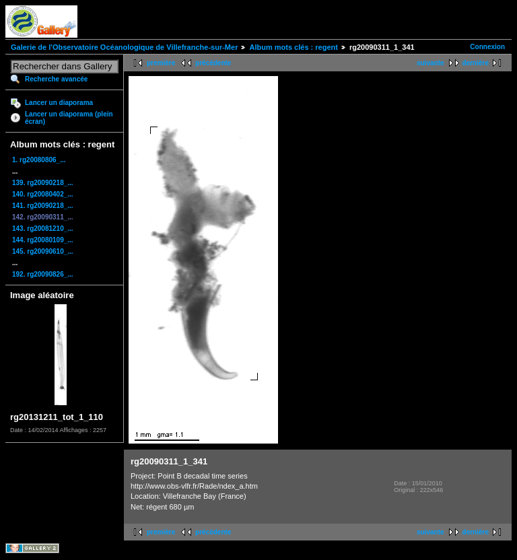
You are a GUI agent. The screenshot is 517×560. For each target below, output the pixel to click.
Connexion (487, 46)
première (161, 63)
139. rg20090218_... (42, 182)
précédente (213, 63)
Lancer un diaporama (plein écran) (69, 117)
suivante (430, 63)
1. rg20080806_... (39, 160)
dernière (475, 63)
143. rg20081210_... (42, 228)
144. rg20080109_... (42, 240)
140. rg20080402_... (42, 194)
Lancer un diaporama (59, 102)
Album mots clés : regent (293, 47)
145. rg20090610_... (42, 251)
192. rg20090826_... (42, 274)
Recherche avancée (56, 79)
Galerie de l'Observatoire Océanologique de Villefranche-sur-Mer (124, 47)
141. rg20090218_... (42, 205)
